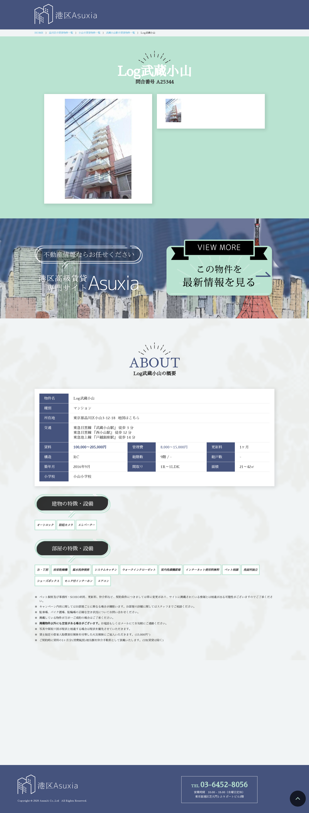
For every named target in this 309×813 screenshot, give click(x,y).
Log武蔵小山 (147, 373)
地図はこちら (129, 418)
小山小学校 (82, 476)
